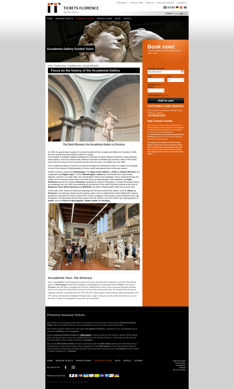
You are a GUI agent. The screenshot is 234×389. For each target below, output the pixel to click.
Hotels (127, 18)
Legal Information (179, 361)
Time (149, 77)
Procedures (122, 2)
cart (181, 13)
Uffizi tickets (85, 335)
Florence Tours (85, 18)
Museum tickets (64, 18)
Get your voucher (179, 370)
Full (169, 77)
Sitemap (138, 361)
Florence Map (136, 2)
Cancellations (180, 365)
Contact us (182, 2)
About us (150, 2)
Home (50, 18)
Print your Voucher (165, 2)
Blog (117, 18)
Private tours (104, 18)
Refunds (182, 367)
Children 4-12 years (154, 86)
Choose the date (155, 69)
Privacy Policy (180, 363)
